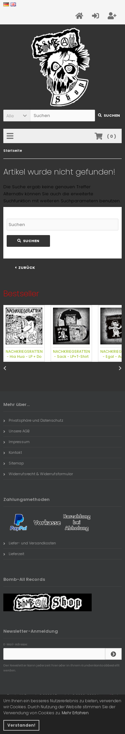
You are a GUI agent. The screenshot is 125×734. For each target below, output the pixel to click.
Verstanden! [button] (21, 725)
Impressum (16, 441)
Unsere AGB (16, 431)
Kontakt (12, 452)
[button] (16, 115)
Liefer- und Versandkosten (29, 543)
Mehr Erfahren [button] (75, 713)
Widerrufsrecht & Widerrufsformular (38, 474)
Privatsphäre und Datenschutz (33, 420)
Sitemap (13, 463)
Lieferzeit (13, 553)
